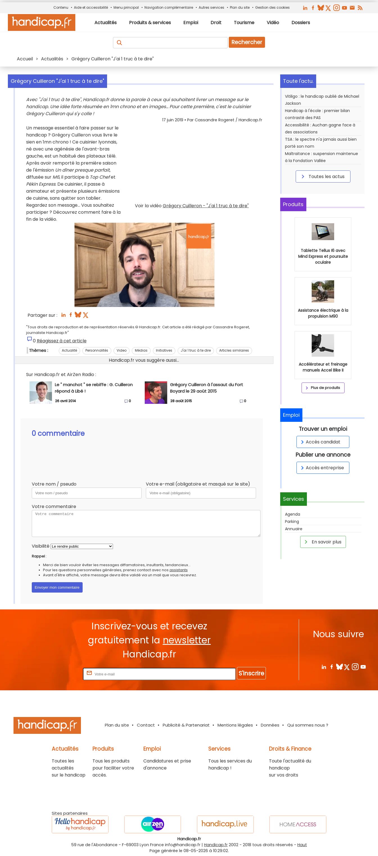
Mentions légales (235, 725)
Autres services (211, 7)
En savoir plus (322, 541)
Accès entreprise (321, 467)
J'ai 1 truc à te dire (196, 350)
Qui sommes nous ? (307, 725)
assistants (178, 570)
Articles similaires (234, 350)
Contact (146, 725)
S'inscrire (251, 673)
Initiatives (164, 350)
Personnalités (96, 350)
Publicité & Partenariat (186, 725)
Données (270, 725)
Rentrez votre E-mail (59, 674)
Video (121, 350)
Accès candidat (319, 441)
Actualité (69, 350)
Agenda (292, 514)
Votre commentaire (54, 506)
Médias (141, 350)
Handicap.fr (216, 845)
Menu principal (126, 7)
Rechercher (247, 42)
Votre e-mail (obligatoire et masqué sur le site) (198, 484)
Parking (292, 521)
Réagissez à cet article (62, 341)
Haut (302, 845)
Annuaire (293, 529)
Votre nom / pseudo (54, 484)
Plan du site (240, 7)
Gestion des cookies (272, 7)
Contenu (60, 7)
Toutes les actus (322, 176)
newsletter (187, 640)
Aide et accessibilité (91, 7)
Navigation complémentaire (168, 7)
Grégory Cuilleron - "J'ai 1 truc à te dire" (206, 205)
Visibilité (40, 546)
